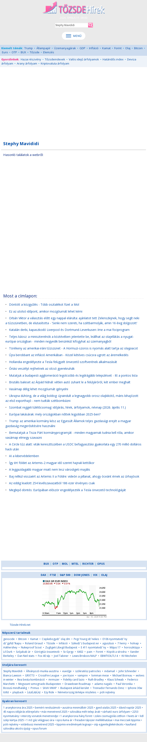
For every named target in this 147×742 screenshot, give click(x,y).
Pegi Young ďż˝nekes (86, 639)
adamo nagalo (103, 684)
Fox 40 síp (44, 656)
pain (90, 652)
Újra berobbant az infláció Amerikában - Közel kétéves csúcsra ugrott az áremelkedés (68, 355)
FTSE (53, 575)
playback (18, 692)
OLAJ (104, 575)
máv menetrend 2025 (54, 712)
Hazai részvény (31, 59)
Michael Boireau (122, 675)
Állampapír (43, 48)
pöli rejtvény (107, 692)
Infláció (94, 48)
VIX (95, 575)
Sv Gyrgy (68, 652)
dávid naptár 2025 (130, 707)
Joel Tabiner (61, 656)
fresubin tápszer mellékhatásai (93, 720)
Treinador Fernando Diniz (108, 688)
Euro (5, 52)
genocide (9, 639)
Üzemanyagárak (65, 48)
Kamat (106, 48)
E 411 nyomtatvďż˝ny (93, 647)
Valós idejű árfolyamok (84, 59)
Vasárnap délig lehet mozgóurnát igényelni (38, 389)
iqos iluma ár (64, 720)
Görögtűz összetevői (46, 652)
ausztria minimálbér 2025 (77, 707)
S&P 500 (65, 575)
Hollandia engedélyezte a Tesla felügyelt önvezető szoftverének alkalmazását (63, 362)
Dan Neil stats (25, 656)
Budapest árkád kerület (74, 688)
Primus (35, 688)
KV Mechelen (129, 656)
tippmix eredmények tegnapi (74, 724)
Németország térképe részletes (77, 692)
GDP (82, 48)
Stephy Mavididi (12, 671)
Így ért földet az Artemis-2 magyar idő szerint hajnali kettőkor (51, 463)
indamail (109, 671)
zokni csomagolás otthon (109, 716)
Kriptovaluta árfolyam (55, 63)
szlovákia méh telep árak (85, 712)
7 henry (122, 643)
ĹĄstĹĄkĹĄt (34, 692)
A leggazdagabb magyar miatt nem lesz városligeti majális (49, 469)
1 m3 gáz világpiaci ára (40, 720)
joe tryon (68, 675)
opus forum (39, 728)
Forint (118, 48)
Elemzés (48, 52)
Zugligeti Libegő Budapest (61, 647)
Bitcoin (138, 48)
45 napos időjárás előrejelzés (21, 712)
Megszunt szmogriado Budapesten (39, 684)
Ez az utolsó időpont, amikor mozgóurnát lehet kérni (45, 311)
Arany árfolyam (27, 63)
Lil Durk (7, 652)
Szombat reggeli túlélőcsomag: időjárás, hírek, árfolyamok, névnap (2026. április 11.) (67, 407)
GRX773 (29, 675)
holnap (134, 643)
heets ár (133, 716)
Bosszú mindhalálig (15, 688)
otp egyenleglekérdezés (108, 724)
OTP (14, 52)
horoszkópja (132, 647)
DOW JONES (81, 575)
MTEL (75, 564)
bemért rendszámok (47, 707)
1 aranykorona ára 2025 (18, 707)
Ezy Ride (49, 692)
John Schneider (128, 671)
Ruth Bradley (96, 679)
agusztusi (108, 643)
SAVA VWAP (50, 688)
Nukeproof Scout (31, 647)
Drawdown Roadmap (78, 684)
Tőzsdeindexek (55, 59)
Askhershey (10, 647)
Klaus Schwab (115, 679)
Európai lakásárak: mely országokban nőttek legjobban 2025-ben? (54, 414)
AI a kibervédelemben (24, 456)
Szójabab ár (23, 652)
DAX (43, 575)
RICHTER (88, 564)
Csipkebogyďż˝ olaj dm (56, 639)
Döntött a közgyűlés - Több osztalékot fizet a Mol (44, 304)
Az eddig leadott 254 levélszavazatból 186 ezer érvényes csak (52, 483)
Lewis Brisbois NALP (84, 656)
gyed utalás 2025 (106, 707)
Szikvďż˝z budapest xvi (85, 643)
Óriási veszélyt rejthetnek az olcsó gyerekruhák (42, 368)
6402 (80, 652)
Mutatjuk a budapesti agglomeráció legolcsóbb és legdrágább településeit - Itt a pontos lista (73, 375)
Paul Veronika (124, 684)
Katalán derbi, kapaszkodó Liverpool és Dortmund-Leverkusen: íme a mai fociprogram (69, 330)
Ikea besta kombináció (31, 679)
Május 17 (115, 647)
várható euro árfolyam (116, 712)
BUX (23, 52)
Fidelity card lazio (73, 679)
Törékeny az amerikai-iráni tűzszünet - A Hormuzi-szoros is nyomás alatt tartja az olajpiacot (73, 348)
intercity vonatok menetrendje (39, 716)
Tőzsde (34, 52)
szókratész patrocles (88, 671)
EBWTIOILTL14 (109, 656)
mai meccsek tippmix (127, 720)
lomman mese (100, 675)
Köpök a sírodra (117, 652)
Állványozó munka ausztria (42, 671)
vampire (83, 675)
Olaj (127, 48)
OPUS (101, 564)
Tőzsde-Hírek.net (20, 625)
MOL (65, 564)
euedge (67, 671)
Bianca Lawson (12, 675)
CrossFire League (48, 675)
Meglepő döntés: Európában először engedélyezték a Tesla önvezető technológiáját (67, 490)
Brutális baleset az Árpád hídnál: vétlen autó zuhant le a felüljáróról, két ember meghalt (69, 382)
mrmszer (53, 679)
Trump (28, 48)
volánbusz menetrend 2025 (37, 724)
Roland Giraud (34, 643)
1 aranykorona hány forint (76, 716)
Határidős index (113, 59)
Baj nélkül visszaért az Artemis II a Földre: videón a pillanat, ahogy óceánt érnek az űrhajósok (74, 476)
